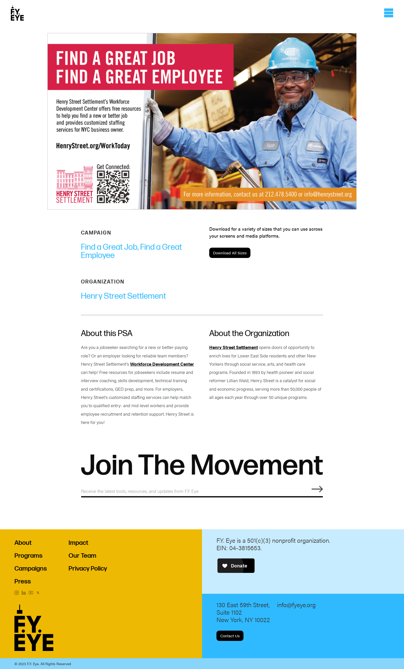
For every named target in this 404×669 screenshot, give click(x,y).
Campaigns (30, 568)
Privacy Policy (88, 568)
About (23, 543)
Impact (78, 543)
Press (22, 581)
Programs (28, 555)
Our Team (82, 555)
